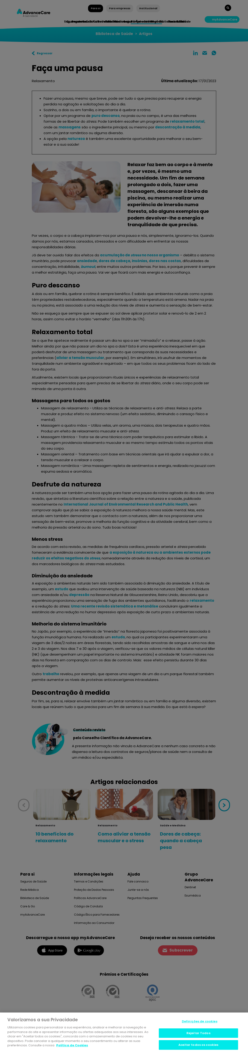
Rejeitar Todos (198, 1034)
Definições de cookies (199, 1022)
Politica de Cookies (72, 1046)
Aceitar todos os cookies (198, 1046)
